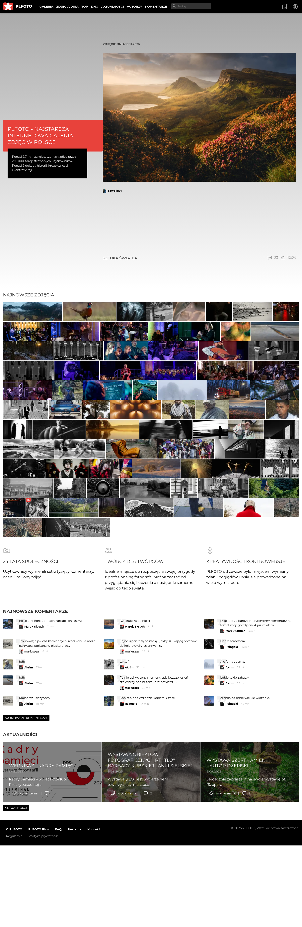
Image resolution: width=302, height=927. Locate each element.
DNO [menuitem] (94, 6)
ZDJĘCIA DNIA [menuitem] (67, 6)
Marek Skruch (34, 755)
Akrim (28, 795)
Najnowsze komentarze (35, 740)
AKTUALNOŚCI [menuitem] (112, 6)
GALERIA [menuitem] (46, 6)
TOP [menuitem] (84, 6)
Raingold (232, 775)
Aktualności (20, 863)
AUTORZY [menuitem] (134, 6)
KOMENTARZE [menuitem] (156, 6)
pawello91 (115, 190)
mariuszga (31, 779)
